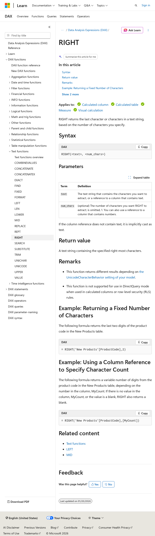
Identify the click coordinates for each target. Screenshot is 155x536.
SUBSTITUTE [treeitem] (22, 249)
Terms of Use (11, 533)
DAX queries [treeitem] (15, 306)
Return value (70, 77)
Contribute (70, 527)
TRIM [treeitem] (18, 255)
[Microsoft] (7, 5)
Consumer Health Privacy (114, 527)
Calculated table (127, 104)
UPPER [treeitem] (19, 272)
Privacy (86, 527)
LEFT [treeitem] (17, 203)
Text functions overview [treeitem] (29, 157)
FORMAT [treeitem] (20, 197)
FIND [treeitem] (18, 186)
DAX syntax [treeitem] (15, 318)
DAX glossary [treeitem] (16, 295)
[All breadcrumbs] (62, 30)
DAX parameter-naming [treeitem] (23, 312)
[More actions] (148, 30)
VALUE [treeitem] (19, 277)
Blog (53, 527)
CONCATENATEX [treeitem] (25, 174)
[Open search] (136, 5)
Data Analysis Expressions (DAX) (87, 30)
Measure (65, 110)
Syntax (66, 72)
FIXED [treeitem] (18, 191)
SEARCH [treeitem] (20, 243)
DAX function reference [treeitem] (25, 65)
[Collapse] (49, 27)
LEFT (69, 449)
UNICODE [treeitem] (21, 266)
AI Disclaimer (11, 527)
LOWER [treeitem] (19, 214)
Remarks (67, 82)
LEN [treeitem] (17, 209)
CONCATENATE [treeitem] (24, 168)
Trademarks (31, 533)
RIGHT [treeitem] (19, 237)
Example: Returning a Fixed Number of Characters (92, 88)
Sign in (146, 5)
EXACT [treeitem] (19, 180)
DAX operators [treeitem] (17, 300)
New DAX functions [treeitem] (23, 71)
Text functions (76, 443)
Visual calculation (90, 110)
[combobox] (27, 35)
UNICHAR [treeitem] (21, 260)
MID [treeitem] (17, 220)
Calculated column (95, 104)
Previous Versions (35, 527)
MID (69, 455)
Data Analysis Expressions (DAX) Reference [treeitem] (27, 45)
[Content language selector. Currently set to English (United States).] (21, 518)
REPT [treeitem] (18, 232)
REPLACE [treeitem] (20, 226)
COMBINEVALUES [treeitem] (26, 163)
